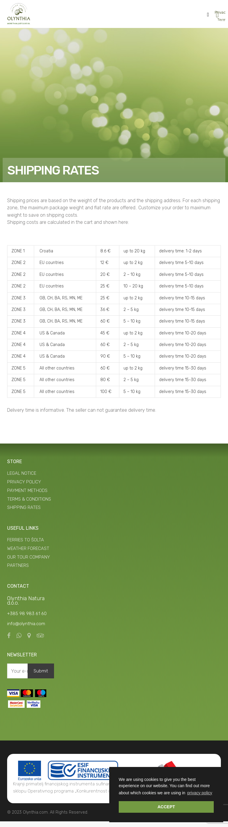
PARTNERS (18, 571)
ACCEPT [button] (166, 806)
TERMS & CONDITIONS (29, 504)
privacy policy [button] (199, 792)
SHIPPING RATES (24, 513)
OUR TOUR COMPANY (28, 562)
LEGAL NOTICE (21, 479)
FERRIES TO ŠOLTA (25, 545)
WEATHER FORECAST (28, 554)
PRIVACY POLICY (24, 487)
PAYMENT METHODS (27, 496)
